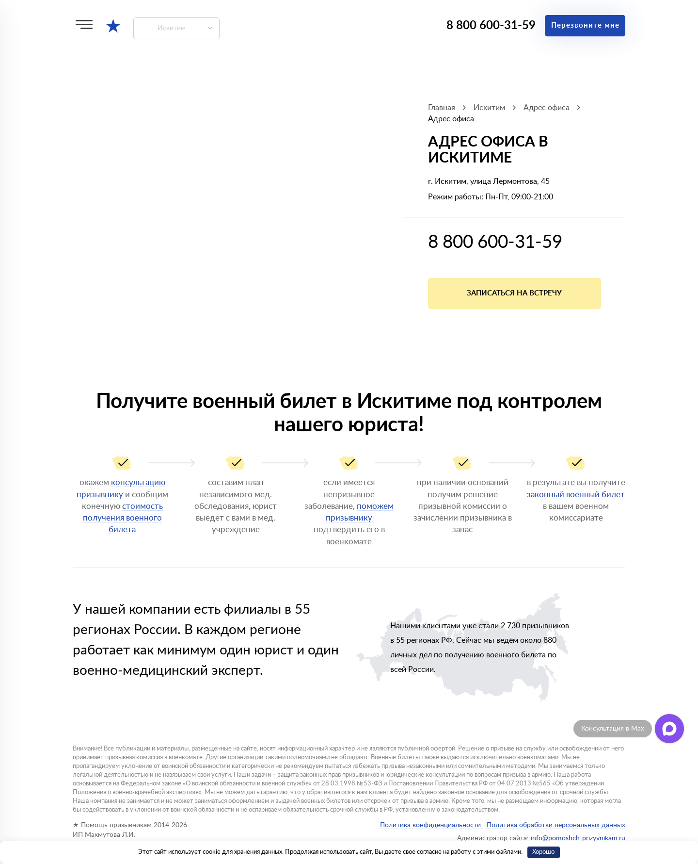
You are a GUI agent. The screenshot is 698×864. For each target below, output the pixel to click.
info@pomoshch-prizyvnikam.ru (578, 838)
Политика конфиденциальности (430, 825)
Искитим (172, 28)
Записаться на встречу (514, 293)
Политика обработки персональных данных (555, 825)
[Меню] (84, 24)
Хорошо (543, 852)
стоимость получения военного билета (123, 518)
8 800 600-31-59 (491, 26)
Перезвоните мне (585, 25)
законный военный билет (576, 494)
